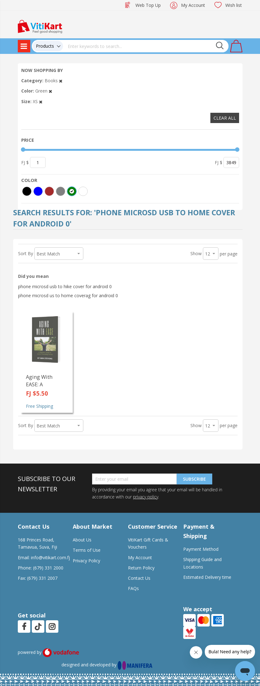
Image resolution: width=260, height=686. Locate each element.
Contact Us (139, 578)
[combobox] (145, 46)
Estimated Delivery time (207, 577)
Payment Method (200, 549)
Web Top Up (148, 5)
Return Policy (141, 568)
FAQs (133, 588)
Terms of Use (87, 550)
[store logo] (40, 26)
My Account (193, 5)
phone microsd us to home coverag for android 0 (68, 295)
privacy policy (145, 497)
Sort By (25, 253)
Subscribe (194, 479)
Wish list (233, 5)
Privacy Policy (86, 561)
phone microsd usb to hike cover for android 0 (65, 286)
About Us (82, 540)
